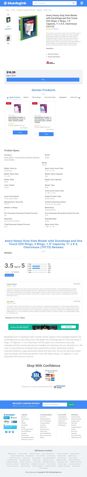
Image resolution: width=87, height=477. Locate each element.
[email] (55, 405)
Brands (23, 427)
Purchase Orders (44, 429)
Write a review (9, 275)
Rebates (23, 423)
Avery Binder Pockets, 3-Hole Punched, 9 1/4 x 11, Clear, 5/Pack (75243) (17, 119)
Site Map (73, 425)
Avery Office (9, 157)
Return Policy (43, 431)
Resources (74, 431)
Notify (43, 79)
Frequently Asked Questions (45, 424)
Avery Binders (9, 160)
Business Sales (75, 421)
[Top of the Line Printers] (43, 327)
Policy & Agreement (31, 472)
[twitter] (10, 432)
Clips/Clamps (36, 97)
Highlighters (63, 97)
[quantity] (10, 132)
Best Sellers (24, 425)
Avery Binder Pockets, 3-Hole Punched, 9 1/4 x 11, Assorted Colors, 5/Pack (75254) (43, 120)
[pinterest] (13, 432)
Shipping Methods (45, 419)
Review (8, 253)
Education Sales (75, 417)
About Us (23, 417)
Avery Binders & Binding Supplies (27, 157)
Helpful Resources (76, 437)
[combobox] (54, 3)
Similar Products (53, 54)
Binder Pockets (14, 97)
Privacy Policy (24, 435)
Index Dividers (75, 97)
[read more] (63, 48)
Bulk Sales (74, 423)
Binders (26, 97)
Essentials (74, 433)
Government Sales (76, 419)
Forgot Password (63, 419)
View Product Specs (54, 57)
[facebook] (6, 432)
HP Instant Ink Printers (27, 429)
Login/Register (62, 417)
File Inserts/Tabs (50, 97)
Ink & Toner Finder (76, 435)
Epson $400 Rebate (45, 433)
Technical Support (76, 427)
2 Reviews (56, 29)
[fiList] (81, 3)
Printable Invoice (62, 423)
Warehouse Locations (27, 439)
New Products (25, 419)
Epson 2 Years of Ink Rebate (45, 436)
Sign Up (71, 404)
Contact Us (43, 417)
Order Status (61, 421)
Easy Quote (43, 427)
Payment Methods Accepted (26, 432)
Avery (47, 157)
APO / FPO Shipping (45, 421)
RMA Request (62, 425)
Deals (22, 421)
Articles (73, 429)
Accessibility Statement (27, 437)
